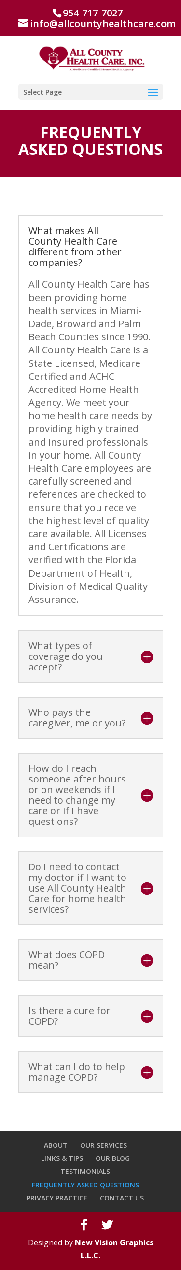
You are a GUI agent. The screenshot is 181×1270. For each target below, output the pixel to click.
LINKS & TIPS (62, 1158)
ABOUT (56, 1145)
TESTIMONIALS (85, 1171)
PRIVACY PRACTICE (57, 1197)
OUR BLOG (113, 1158)
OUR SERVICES (103, 1145)
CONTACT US (122, 1197)
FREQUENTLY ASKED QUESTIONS (85, 1184)
